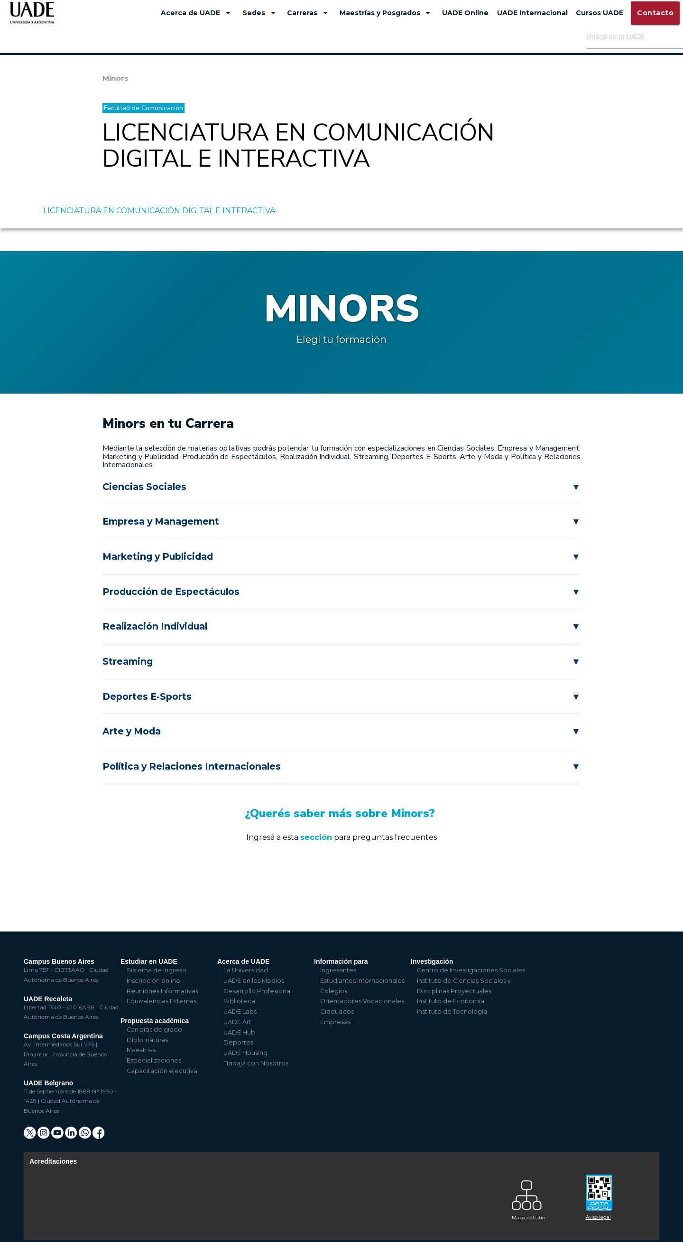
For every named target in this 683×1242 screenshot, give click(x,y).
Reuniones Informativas (162, 991)
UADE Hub (239, 1032)
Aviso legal (598, 1217)
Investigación (432, 961)
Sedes (260, 13)
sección (316, 837)
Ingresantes (338, 970)
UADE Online (465, 13)
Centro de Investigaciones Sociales (471, 970)
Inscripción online (153, 980)
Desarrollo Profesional (257, 991)
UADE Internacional (532, 13)
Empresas (335, 1022)
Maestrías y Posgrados (387, 13)
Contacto (655, 13)
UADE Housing (245, 1052)
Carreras (309, 13)
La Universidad (245, 970)
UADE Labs (240, 1011)
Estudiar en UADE (148, 961)
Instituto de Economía (450, 1001)
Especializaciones (154, 1060)
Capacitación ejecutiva (162, 1070)
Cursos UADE (599, 13)
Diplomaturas (147, 1040)
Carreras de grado (154, 1029)
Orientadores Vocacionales (362, 1001)
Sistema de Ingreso (156, 970)
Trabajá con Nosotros (255, 1063)
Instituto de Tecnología (452, 1011)
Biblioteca (239, 1001)
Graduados (337, 1011)
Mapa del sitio (528, 1217)
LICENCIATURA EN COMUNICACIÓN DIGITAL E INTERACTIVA (159, 210)
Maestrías (141, 1050)
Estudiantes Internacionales (362, 980)
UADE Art (237, 1022)
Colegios (333, 991)
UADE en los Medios (253, 980)
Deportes (238, 1042)
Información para (341, 961)
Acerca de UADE (197, 13)
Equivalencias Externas (161, 1001)
